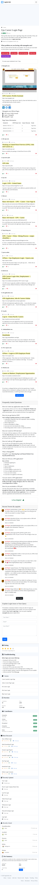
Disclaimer (27, 880)
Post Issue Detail (6, 56)
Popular (27, 878)
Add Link (14, 878)
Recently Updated (7, 777)
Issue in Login (5, 53)
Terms (22, 880)
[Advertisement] (19, 15)
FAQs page (16, 672)
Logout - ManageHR (9, 115)
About (4, 878)
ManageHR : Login (8, 116)
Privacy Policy (34, 880)
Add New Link (19, 395)
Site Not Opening (23, 53)
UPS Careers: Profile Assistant (11, 113)
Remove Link (21, 878)
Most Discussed (6, 735)
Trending (32, 878)
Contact (9, 878)
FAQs (36, 878)
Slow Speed (14, 53)
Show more (19, 598)
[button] (23, 500)
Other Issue (32, 53)
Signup (21, 869)
